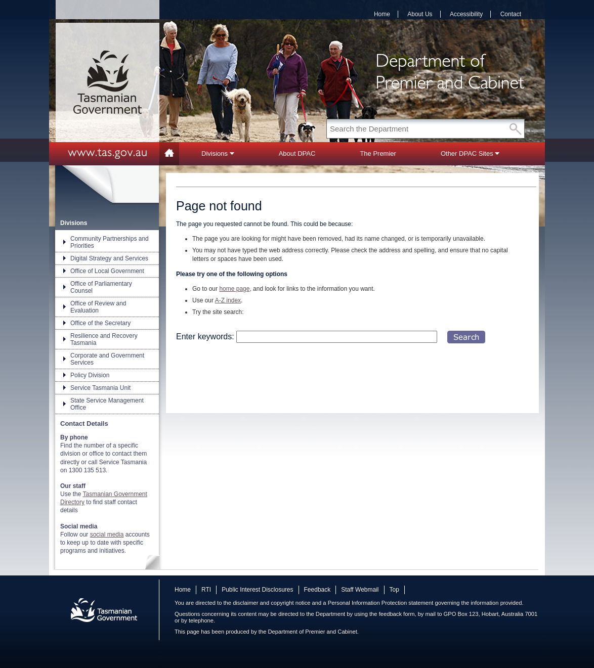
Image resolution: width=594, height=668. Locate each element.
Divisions (217, 153)
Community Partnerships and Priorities (109, 242)
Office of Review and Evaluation (98, 307)
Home (382, 14)
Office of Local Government (107, 271)
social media (107, 534)
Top (394, 589)
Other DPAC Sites (470, 153)
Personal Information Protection (367, 603)
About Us (419, 14)
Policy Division (89, 375)
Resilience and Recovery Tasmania (104, 339)
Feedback (317, 589)
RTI (206, 589)
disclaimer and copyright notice (271, 603)
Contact (510, 14)
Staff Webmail (359, 589)
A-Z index (228, 300)
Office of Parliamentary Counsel (101, 287)
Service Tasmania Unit (100, 387)
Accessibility (466, 14)
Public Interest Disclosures (257, 589)
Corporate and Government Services (107, 359)
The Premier (378, 153)
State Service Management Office (107, 404)
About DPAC (297, 153)
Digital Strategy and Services (109, 258)
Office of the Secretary (100, 323)
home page (234, 288)
